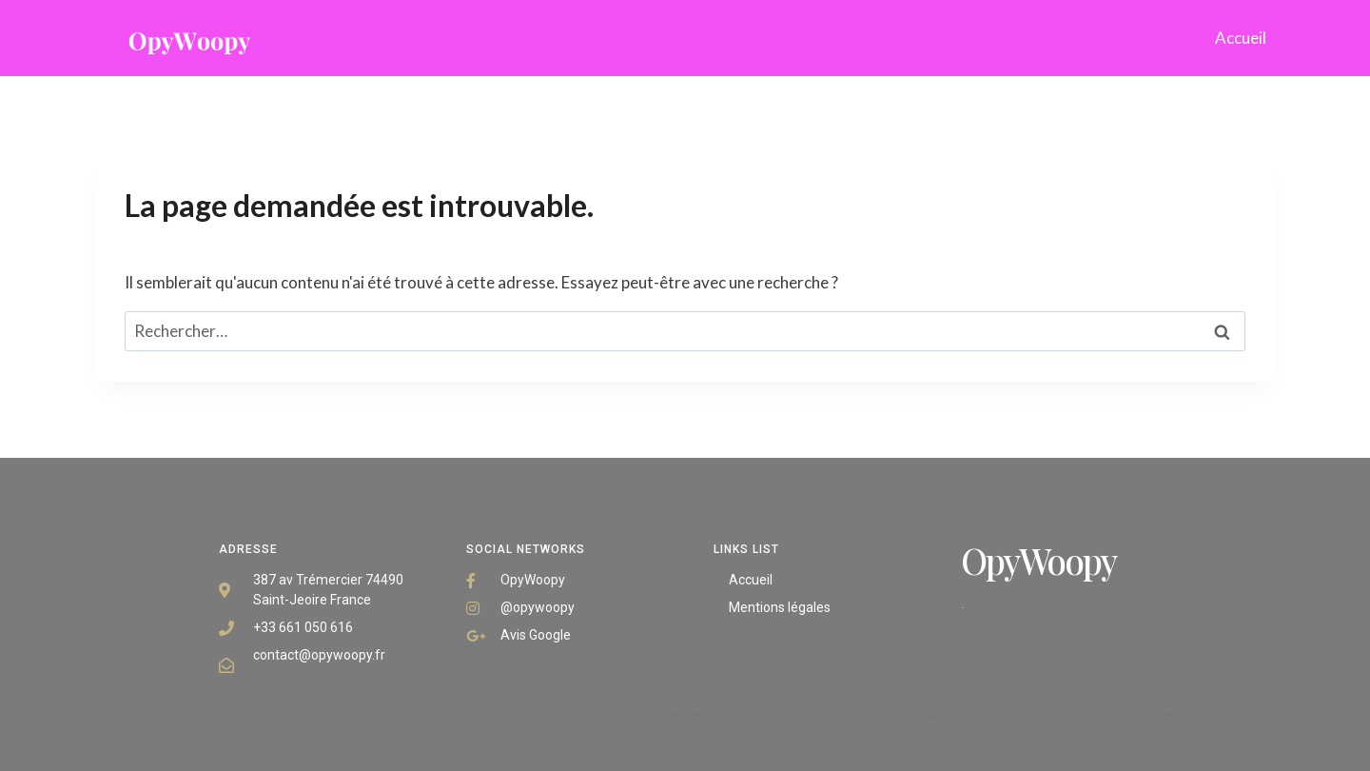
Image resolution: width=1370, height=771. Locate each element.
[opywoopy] (189, 38)
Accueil (1240, 38)
